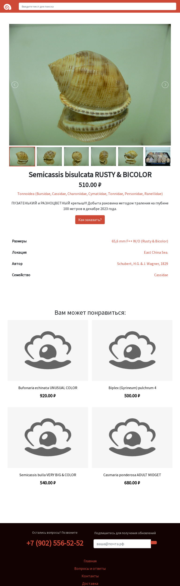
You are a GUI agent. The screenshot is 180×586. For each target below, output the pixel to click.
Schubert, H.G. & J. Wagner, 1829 (142, 263)
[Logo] (7, 6)
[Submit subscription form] (154, 542)
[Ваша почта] (122, 543)
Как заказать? (90, 219)
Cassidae (161, 274)
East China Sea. (156, 252)
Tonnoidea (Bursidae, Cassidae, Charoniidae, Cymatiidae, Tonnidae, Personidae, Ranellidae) (90, 193)
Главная (90, 561)
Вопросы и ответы (90, 568)
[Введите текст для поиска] (97, 6)
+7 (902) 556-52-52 (54, 543)
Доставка (90, 583)
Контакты (90, 576)
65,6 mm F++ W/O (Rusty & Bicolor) (140, 241)
